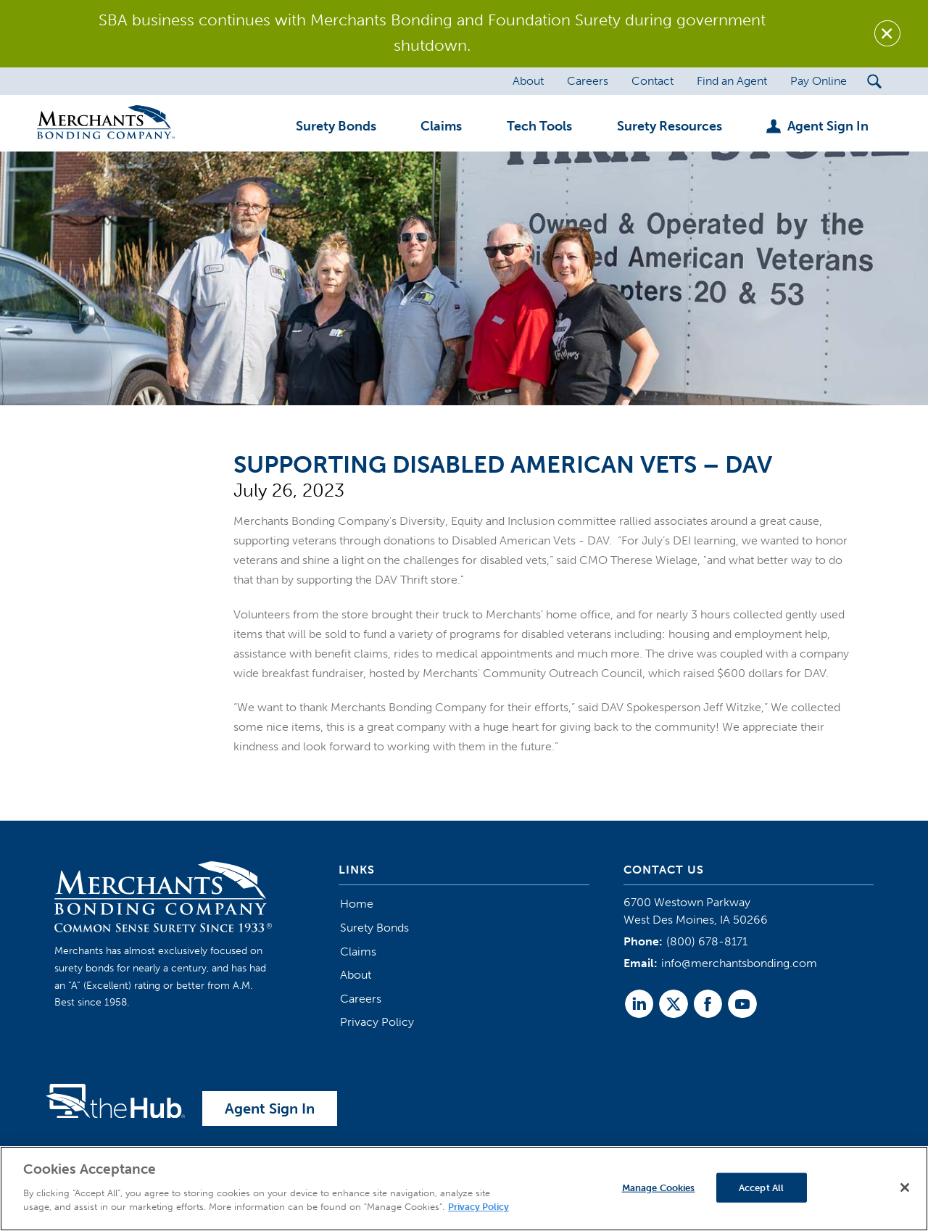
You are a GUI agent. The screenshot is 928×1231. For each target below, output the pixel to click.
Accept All (761, 1187)
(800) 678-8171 (706, 941)
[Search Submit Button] (874, 81)
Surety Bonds (374, 927)
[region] (464, 1188)
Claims (358, 951)
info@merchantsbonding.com (739, 963)
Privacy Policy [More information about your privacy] (478, 1206)
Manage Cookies (658, 1187)
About (355, 975)
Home (356, 904)
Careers (360, 999)
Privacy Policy (377, 1022)
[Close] (905, 1187)
